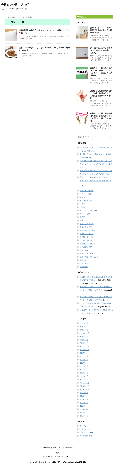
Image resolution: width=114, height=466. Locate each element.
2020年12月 (84, 333)
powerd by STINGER (78, 462)
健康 (81, 220)
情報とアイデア (86, 227)
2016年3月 (84, 412)
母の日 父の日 (86, 240)
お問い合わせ (45, 447)
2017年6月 (84, 363)
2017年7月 (84, 360)
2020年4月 (84, 336)
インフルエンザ (86, 200)
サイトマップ (57, 447)
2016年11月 (84, 386)
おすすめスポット (86, 191)
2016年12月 (84, 383)
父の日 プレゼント (87, 243)
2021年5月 (84, 330)
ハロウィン (84, 204)
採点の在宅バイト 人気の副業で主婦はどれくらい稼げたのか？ (101, 30)
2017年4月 (84, 369)
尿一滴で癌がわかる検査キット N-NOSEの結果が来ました (101, 50)
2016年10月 (84, 389)
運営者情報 (69, 447)
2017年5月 (84, 366)
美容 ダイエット (86, 253)
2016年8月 (84, 396)
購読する (81, 17)
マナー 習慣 (85, 214)
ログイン (83, 426)
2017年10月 (84, 350)
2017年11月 (84, 346)
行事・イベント (86, 263)
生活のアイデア (86, 247)
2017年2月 (84, 376)
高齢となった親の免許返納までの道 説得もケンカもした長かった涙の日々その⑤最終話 (101, 72)
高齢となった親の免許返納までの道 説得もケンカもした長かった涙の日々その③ (101, 117)
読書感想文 (84, 267)
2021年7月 (84, 326)
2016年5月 (84, 406)
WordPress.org (86, 436)
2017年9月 (84, 353)
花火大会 (83, 260)
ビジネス (83, 207)
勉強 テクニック (86, 224)
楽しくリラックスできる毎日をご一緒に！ (57, 457)
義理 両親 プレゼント (89, 257)
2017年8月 (84, 356)
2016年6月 (84, 403)
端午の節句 (84, 250)
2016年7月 (84, 399)
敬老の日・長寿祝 (86, 234)
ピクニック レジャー (88, 210)
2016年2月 (84, 416)
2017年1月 (84, 379)
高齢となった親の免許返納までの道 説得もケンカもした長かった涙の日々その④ (101, 94)
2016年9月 (84, 393)
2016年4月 (84, 409)
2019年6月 (84, 343)
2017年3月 (84, 373)
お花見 (82, 197)
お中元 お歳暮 (86, 194)
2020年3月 (84, 340)
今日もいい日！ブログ (15, 4)
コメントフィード (86, 432)
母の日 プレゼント (87, 237)
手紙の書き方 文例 (87, 230)
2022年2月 (84, 323)
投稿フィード (85, 429)
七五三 (82, 217)
